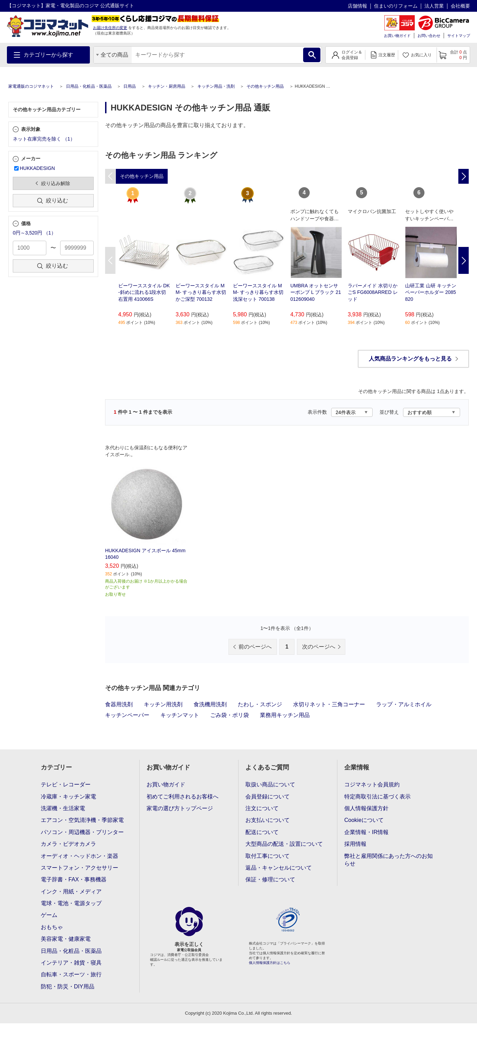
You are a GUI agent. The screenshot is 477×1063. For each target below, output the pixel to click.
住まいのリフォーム (396, 6)
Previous (110, 260)
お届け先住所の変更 (110, 28)
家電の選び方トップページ (180, 808)
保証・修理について (270, 879)
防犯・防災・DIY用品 (67, 986)
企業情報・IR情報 (366, 832)
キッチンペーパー (127, 715)
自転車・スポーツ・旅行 (71, 974)
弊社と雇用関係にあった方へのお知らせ (388, 859)
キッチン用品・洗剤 (216, 86)
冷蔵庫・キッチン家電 (68, 796)
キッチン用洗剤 (163, 704)
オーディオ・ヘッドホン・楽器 (79, 856)
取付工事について (267, 856)
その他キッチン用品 (265, 86)
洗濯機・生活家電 (63, 808)
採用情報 (355, 844)
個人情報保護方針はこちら (269, 963)
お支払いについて (267, 820)
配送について (262, 832)
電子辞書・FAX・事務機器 (73, 879)
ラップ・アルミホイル (403, 704)
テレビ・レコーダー (66, 784)
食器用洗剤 (119, 704)
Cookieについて (364, 820)
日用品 (129, 86)
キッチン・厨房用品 (166, 86)
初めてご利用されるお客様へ (182, 796)
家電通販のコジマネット (31, 86)
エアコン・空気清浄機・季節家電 (82, 820)
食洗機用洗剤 (210, 704)
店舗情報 (357, 6)
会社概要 (460, 6)
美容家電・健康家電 (66, 939)
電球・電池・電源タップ (71, 903)
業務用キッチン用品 (285, 715)
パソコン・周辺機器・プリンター (82, 832)
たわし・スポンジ (260, 704)
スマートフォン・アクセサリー (79, 868)
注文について (262, 808)
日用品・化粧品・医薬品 (89, 86)
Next (463, 260)
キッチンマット (179, 715)
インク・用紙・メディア (71, 891)
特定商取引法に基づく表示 (377, 796)
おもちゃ (52, 927)
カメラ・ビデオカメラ (68, 844)
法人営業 (434, 6)
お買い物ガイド (397, 35)
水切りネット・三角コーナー (329, 704)
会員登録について (267, 796)
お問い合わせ (429, 35)
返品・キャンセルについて (278, 868)
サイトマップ (458, 35)
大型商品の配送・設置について (284, 844)
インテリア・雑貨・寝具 (71, 963)
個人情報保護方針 (366, 808)
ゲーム (49, 915)
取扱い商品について (270, 784)
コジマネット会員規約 (372, 784)
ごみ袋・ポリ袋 (229, 715)
